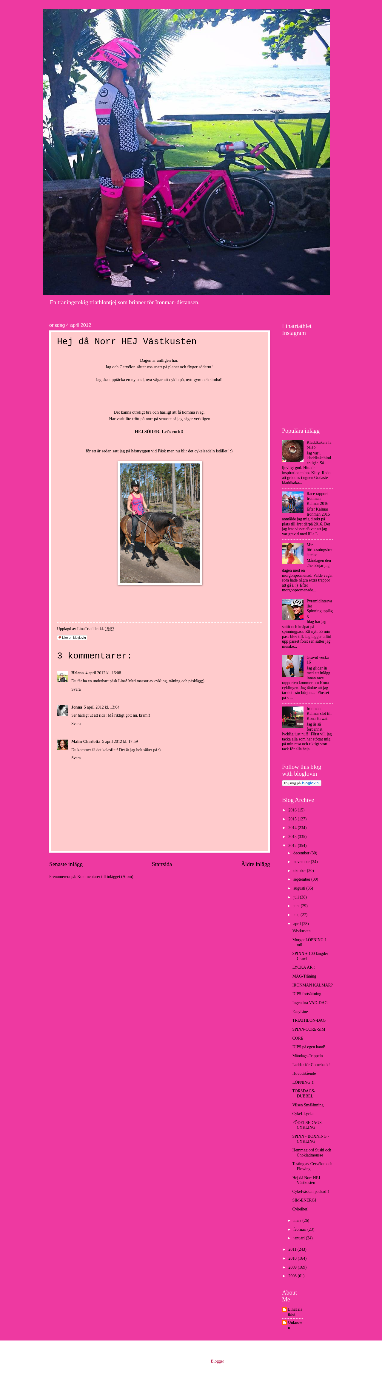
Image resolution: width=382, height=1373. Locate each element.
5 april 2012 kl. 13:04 (101, 707)
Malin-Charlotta (85, 741)
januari (299, 1238)
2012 (293, 845)
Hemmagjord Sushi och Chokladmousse (311, 1152)
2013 (293, 836)
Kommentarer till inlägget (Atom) (105, 876)
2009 (293, 1267)
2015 (293, 819)
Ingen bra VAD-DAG (309, 1003)
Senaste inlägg (66, 864)
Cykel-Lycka (302, 1113)
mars (297, 1220)
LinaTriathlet (295, 1312)
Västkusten (301, 931)
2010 (293, 1258)
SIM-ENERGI (304, 1200)
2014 (293, 827)
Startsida (162, 864)
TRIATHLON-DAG (309, 1020)
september (302, 879)
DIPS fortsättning (306, 994)
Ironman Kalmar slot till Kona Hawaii (319, 713)
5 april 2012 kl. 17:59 (120, 741)
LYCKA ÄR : (303, 967)
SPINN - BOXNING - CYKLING (310, 1139)
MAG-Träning (304, 976)
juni (297, 906)
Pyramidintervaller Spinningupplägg (320, 608)
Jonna (76, 707)
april (297, 923)
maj (297, 915)
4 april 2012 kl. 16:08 (103, 673)
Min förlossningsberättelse (319, 550)
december (301, 853)
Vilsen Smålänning (308, 1105)
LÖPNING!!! (303, 1082)
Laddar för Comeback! (311, 1065)
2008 (293, 1276)
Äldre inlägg (255, 864)
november (302, 861)
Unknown (295, 1325)
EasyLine (300, 1011)
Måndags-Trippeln (307, 1056)
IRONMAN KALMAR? (312, 985)
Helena (77, 673)
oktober (300, 870)
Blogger (217, 1361)
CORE (297, 1038)
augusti (299, 888)
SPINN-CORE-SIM (308, 1029)
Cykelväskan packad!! (310, 1191)
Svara (76, 689)
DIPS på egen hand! (308, 1047)
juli (296, 897)
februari (300, 1229)
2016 (293, 810)
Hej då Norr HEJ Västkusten (306, 1180)
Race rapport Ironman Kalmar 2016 (317, 498)
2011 (293, 1249)
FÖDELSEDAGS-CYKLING (307, 1125)
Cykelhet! (300, 1209)
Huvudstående (304, 1073)
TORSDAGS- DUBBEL (303, 1093)
